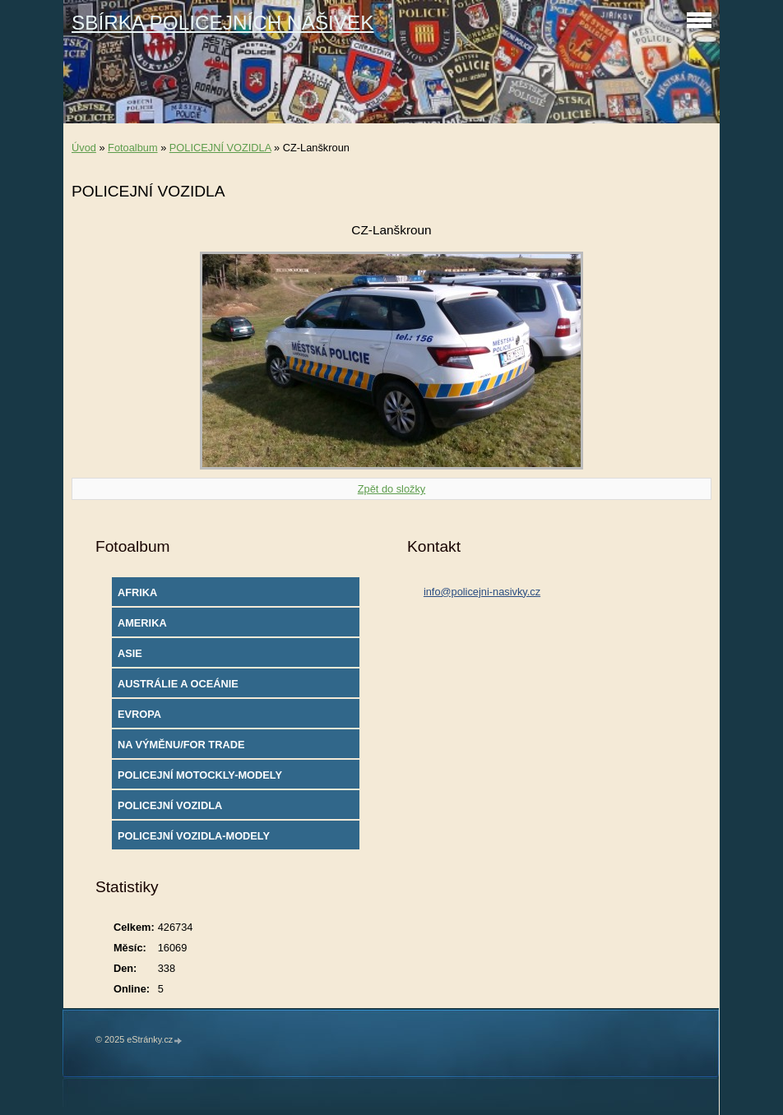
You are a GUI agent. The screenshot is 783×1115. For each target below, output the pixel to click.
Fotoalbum (132, 147)
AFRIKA (137, 592)
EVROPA (139, 714)
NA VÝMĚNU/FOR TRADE (181, 744)
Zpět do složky (392, 489)
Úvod (84, 147)
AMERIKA (142, 623)
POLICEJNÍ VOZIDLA (220, 147)
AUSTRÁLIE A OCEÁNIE (178, 684)
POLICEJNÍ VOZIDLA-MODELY (194, 836)
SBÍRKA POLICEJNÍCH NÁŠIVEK (223, 23)
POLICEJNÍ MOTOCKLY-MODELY (200, 775)
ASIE (130, 653)
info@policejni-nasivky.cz (482, 591)
